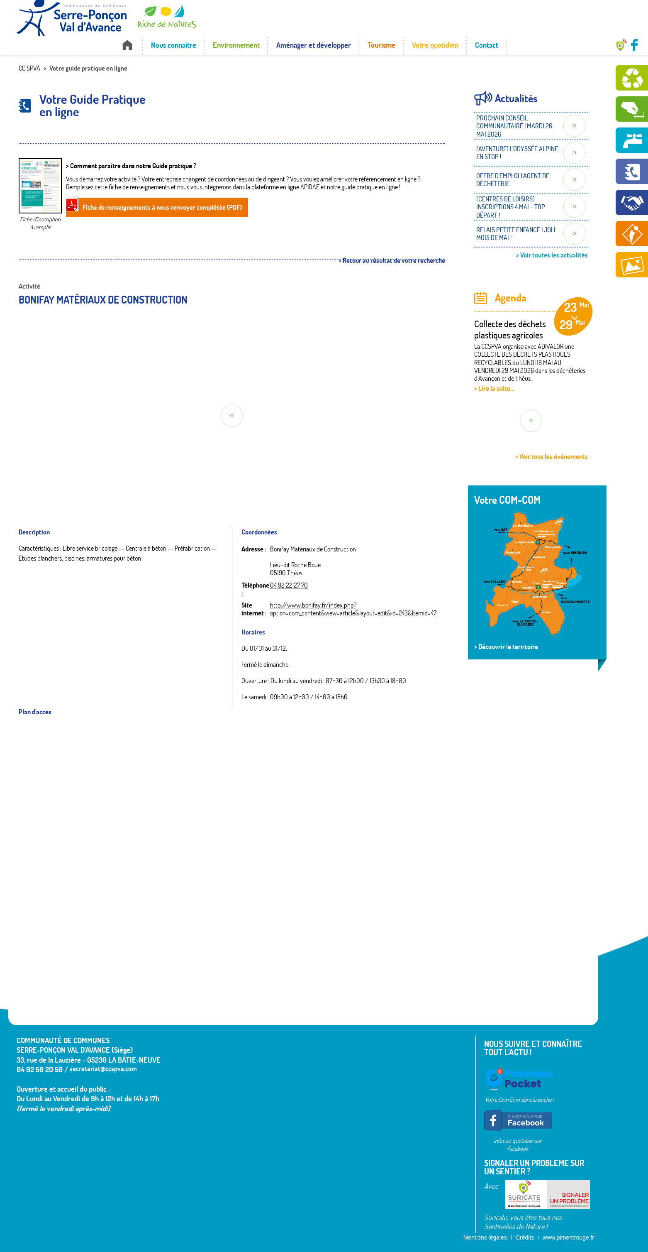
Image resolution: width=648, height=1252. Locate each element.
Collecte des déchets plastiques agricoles (510, 329)
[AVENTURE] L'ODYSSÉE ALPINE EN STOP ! (517, 153)
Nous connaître (173, 45)
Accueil (127, 45)
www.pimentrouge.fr (568, 1237)
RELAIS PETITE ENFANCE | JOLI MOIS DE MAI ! (515, 233)
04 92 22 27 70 (289, 585)
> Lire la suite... (494, 388)
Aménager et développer (313, 45)
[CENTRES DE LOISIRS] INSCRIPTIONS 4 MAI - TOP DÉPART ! (510, 207)
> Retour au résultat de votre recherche (392, 261)
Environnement (236, 45)
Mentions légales (485, 1237)
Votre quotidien (435, 45)
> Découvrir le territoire (506, 646)
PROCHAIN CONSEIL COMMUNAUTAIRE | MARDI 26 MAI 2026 (514, 126)
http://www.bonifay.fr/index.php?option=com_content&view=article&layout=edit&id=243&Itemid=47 (353, 609)
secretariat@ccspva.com (103, 1068)
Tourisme (381, 45)
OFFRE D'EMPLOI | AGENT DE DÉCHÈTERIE (512, 180)
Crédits (525, 1237)
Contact (486, 45)
